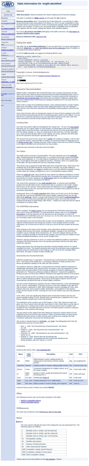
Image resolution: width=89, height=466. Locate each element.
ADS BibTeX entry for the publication (52, 48)
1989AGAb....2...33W (8, 82)
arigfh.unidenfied (40, 199)
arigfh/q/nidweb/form (72, 202)
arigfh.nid (28, 202)
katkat (50, 142)
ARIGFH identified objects (30, 408)
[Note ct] (46, 383)
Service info (8, 15)
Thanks (9, 100)
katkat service (36, 216)
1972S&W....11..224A (47, 327)
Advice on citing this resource (10, 34)
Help (8, 11)
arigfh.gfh (73, 159)
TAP (57, 18)
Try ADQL (4, 94)
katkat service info (25, 146)
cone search (74, 130)
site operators (50, 464)
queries (39, 18)
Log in (2, 105)
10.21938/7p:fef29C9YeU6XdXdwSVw (13, 28)
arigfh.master (48, 182)
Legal (6, 100)
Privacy (2, 100)
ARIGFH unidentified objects (31, 406)
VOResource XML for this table (50, 417)
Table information (6, 87)
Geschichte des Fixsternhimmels (27, 101)
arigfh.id (70, 192)
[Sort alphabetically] (43, 355)
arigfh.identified (46, 187)
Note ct (20, 427)
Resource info (41, 37)
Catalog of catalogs (7, 50)
